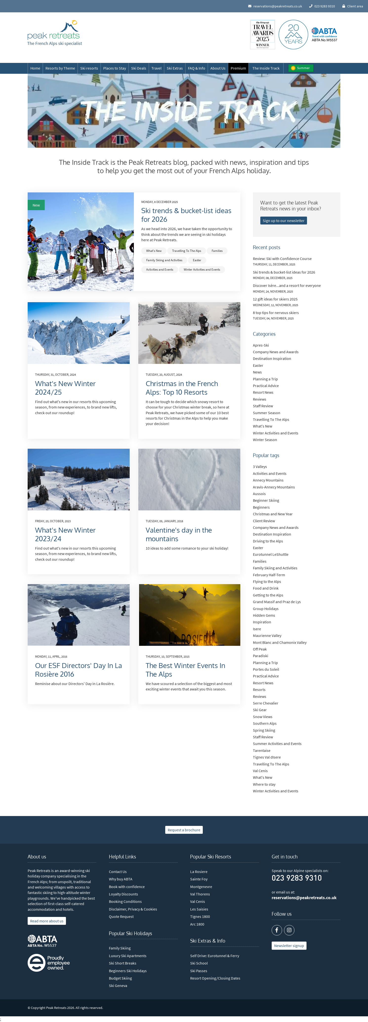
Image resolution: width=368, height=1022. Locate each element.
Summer (303, 68)
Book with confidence (127, 886)
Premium (238, 68)
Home (35, 68)
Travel (156, 68)
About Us (217, 68)
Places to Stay (114, 68)
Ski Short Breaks (122, 963)
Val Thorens (200, 894)
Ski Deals (138, 68)
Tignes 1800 (200, 916)
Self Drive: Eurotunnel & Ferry (214, 955)
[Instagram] (289, 930)
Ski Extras (175, 68)
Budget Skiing (120, 978)
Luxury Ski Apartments (127, 955)
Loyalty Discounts (123, 894)
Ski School (199, 963)
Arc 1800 (197, 924)
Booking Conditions (125, 901)
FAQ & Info (196, 68)
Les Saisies (199, 909)
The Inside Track (266, 68)
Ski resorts (89, 68)
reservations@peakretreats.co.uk (304, 897)
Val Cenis (197, 901)
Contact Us (118, 871)
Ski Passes (198, 970)
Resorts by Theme (60, 68)
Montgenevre (201, 886)
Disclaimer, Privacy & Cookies (133, 909)
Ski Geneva (118, 985)
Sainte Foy (198, 878)
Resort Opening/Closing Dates (215, 978)
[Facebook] (277, 930)
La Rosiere (198, 871)
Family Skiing (120, 948)
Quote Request (121, 916)
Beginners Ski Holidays (128, 970)
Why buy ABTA (120, 878)
